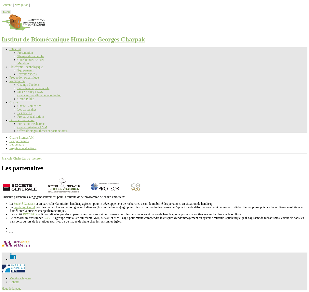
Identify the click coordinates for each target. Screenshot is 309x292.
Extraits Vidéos (27, 74)
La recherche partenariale (33, 88)
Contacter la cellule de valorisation (39, 95)
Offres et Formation (21, 120)
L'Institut (15, 49)
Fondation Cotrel (24, 207)
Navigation (21, 5)
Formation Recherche (31, 123)
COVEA (49, 218)
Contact (14, 282)
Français (7, 158)
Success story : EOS (30, 91)
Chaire (13, 102)
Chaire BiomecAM (29, 106)
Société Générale (24, 203)
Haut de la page (11, 288)
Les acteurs (24, 113)
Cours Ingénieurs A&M (32, 127)
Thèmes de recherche (30, 56)
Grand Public (25, 98)
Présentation (25, 52)
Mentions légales (20, 278)
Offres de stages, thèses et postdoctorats (42, 130)
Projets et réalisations (30, 116)
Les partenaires (26, 109)
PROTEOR (30, 214)
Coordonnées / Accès (30, 59)
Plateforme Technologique (26, 67)
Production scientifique (24, 77)
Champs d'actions (28, 84)
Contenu (7, 5)
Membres (23, 63)
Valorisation (17, 81)
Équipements (25, 70)
